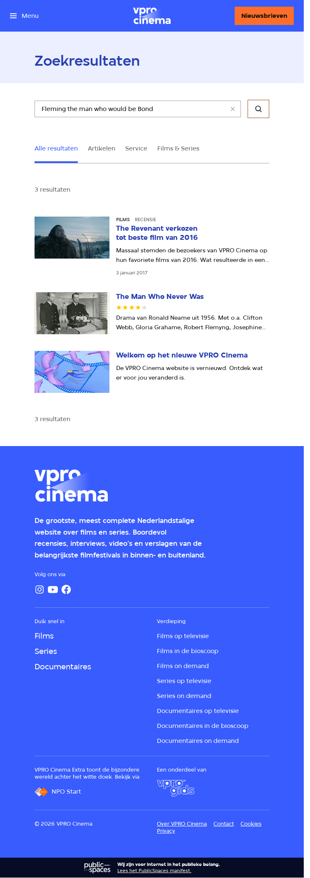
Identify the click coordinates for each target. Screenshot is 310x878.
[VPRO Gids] (175, 788)
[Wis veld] (233, 109)
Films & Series (178, 148)
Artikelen (101, 148)
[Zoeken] (258, 109)
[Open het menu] (24, 16)
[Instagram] (40, 589)
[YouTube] (53, 589)
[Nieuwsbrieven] (264, 16)
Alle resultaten (56, 148)
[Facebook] (66, 589)
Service (136, 148)
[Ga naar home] (152, 15)
